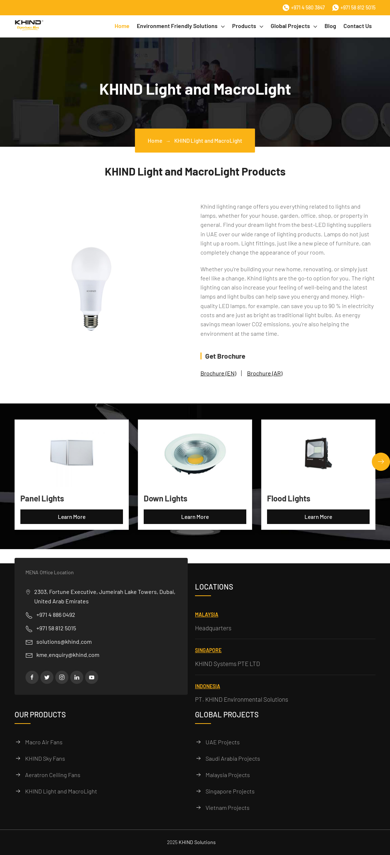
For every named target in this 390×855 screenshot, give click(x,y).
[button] (381, 462)
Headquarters (213, 627)
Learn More (71, 516)
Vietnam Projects (228, 807)
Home (122, 25)
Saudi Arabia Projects (233, 758)
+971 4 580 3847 (304, 7)
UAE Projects (223, 741)
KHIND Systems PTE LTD (227, 663)
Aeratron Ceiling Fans (52, 774)
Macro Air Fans (44, 741)
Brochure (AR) (264, 373)
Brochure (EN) (218, 373)
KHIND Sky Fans (45, 758)
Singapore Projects (230, 791)
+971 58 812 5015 (353, 7)
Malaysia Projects (228, 774)
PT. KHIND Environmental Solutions (241, 699)
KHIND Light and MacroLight (61, 791)
